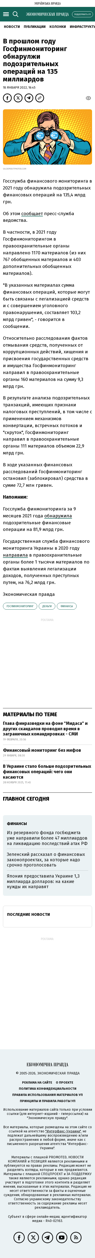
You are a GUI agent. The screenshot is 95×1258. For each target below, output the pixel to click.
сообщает (32, 213)
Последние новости (28, 914)
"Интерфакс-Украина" (63, 1131)
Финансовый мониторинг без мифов (42, 750)
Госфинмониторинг (20, 606)
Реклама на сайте (37, 1082)
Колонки (57, 27)
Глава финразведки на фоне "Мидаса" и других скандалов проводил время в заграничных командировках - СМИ (45, 729)
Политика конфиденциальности (47, 1088)
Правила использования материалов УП (47, 1095)
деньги (47, 606)
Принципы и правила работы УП (47, 1101)
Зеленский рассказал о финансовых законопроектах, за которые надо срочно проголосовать (46, 860)
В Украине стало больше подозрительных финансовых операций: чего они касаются (47, 772)
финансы (66, 606)
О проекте (64, 1082)
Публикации (35, 27)
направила (15, 555)
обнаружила (58, 516)
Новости (12, 27)
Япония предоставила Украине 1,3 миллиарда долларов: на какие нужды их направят (43, 881)
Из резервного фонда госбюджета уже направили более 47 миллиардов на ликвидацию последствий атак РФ (47, 838)
